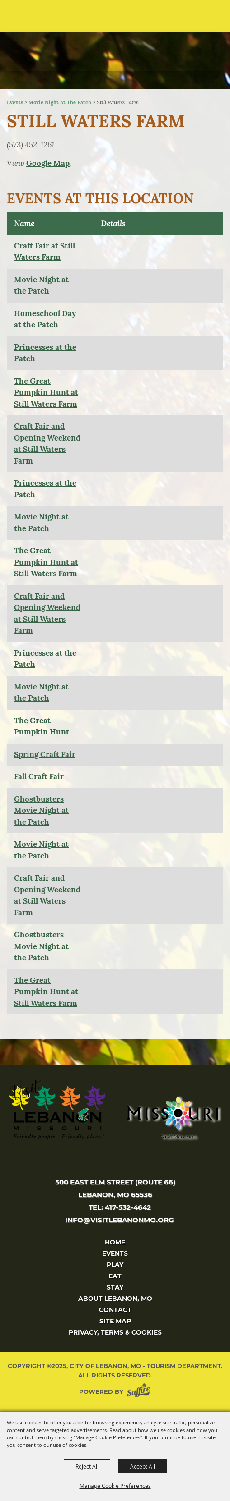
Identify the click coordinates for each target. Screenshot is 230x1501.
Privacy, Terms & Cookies (115, 1332)
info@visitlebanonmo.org (119, 1220)
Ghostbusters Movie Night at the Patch (41, 810)
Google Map (48, 163)
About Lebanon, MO (115, 1298)
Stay (115, 1287)
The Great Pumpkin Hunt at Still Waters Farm (46, 392)
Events (15, 102)
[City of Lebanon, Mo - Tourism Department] (68, 44)
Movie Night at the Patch (59, 102)
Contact (115, 1310)
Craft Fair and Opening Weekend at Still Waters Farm (47, 443)
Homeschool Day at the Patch (45, 319)
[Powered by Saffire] (140, 1391)
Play (115, 1265)
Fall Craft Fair (39, 776)
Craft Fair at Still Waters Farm (44, 251)
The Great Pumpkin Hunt (41, 726)
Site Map (115, 1321)
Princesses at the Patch (45, 353)
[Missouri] (172, 1117)
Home (115, 1242)
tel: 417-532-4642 (120, 1207)
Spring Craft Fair (44, 754)
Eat (115, 1276)
